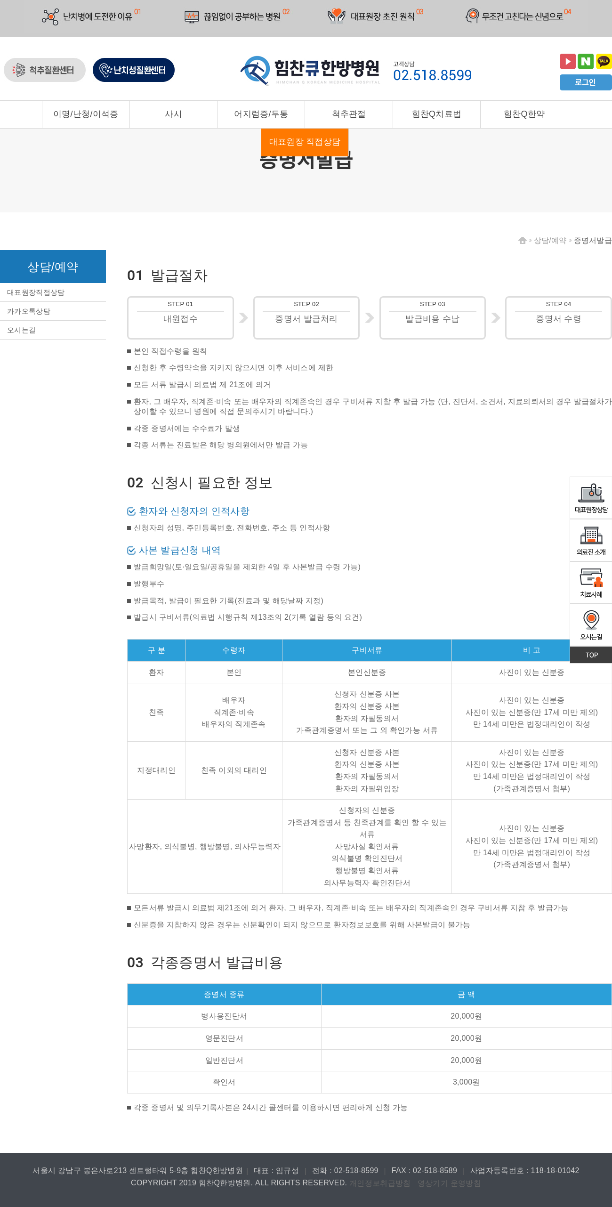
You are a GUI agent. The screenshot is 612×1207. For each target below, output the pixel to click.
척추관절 (349, 114)
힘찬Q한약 (524, 114)
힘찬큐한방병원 (310, 71)
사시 (173, 114)
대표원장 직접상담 (305, 141)
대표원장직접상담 (35, 292)
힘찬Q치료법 (437, 114)
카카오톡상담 (28, 311)
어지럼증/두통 (261, 114)
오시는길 (21, 330)
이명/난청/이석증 (86, 114)
